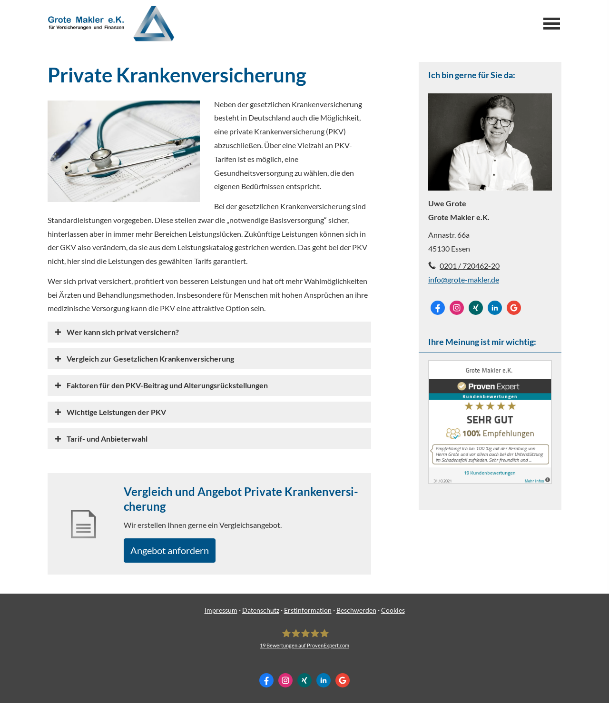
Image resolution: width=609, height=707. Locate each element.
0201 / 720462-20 (470, 265)
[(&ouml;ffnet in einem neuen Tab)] (490, 480)
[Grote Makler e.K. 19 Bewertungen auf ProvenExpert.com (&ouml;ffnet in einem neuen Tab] (304, 642)
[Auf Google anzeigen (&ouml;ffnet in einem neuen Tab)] (514, 308)
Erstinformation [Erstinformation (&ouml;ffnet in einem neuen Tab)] (308, 614)
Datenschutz (260, 614)
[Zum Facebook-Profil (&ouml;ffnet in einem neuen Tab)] (438, 308)
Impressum (221, 614)
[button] (123, 331)
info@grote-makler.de (463, 279)
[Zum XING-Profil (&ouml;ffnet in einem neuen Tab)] (476, 308)
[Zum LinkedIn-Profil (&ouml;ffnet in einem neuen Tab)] (495, 308)
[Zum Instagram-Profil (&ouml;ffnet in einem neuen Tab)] (457, 308)
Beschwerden (356, 614)
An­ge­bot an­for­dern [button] (177, 551)
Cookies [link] (393, 614)
